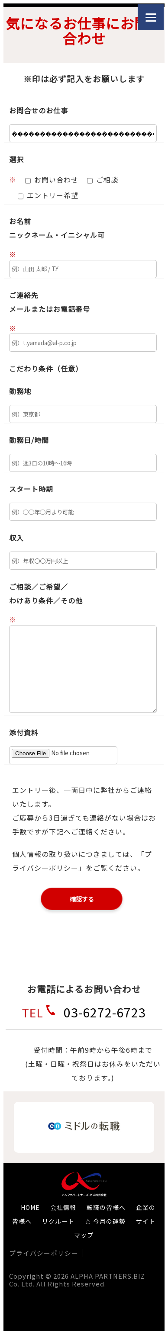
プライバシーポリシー (43, 1252)
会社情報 (63, 1207)
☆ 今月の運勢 (105, 1221)
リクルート (58, 1221)
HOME (30, 1207)
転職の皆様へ (106, 1207)
